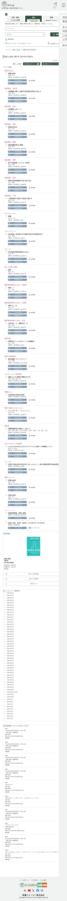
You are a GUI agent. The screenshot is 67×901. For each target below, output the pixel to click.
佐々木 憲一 (12, 218)
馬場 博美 (11, 236)
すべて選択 (7, 67)
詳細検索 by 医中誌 (56, 45)
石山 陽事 (11, 182)
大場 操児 (11, 93)
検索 (57, 35)
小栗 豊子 (11, 147)
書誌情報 (11, 40)
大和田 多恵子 (28, 430)
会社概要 (43, 880)
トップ (7, 51)
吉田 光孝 (11, 325)
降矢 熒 (11, 448)
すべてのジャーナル (24, 44)
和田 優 (10, 307)
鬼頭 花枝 (11, 164)
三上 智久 (11, 289)
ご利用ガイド (25, 880)
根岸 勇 (18, 379)
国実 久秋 (37, 430)
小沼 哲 (10, 111)
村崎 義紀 (11, 379)
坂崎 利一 (11, 497)
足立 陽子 (11, 343)
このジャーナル (11, 44)
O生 (15, 448)
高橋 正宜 (44, 430)
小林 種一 (11, 254)
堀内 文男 (19, 430)
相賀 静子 (11, 200)
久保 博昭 (11, 361)
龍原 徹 (10, 271)
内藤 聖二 (11, 75)
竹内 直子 (11, 129)
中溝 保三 (11, 412)
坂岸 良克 (11, 482)
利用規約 (35, 880)
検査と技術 (16, 51)
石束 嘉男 (11, 430)
